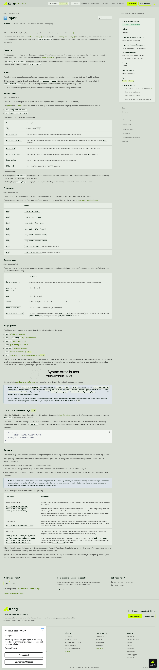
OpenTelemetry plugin (132, 95)
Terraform (99, 645)
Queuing (125, 141)
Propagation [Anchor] (10, 325)
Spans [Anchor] (6, 72)
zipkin (69, 33)
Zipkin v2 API (46, 57)
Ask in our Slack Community (122, 582)
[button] (109, 432)
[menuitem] (85, 3)
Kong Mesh (38, 642)
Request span (128, 120)
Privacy (78, 667)
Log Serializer (64, 415)
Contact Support (118, 585)
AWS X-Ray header (17, 352)
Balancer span (128, 129)
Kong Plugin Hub (14, 13)
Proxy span (127, 124)
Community (131, 636)
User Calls (130, 648)
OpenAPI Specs (39, 648)
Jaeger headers (19, 341)
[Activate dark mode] (154, 3)
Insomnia (37, 645)
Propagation (126, 133)
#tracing (131, 81)
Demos (129, 645)
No (13, 583)
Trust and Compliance (91, 667)
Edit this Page (35, 589)
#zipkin (124, 81)
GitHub (129, 642)
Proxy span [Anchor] (9, 188)
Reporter (125, 112)
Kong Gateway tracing (132, 92)
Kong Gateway (39, 636)
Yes (6, 583)
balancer (18, 106)
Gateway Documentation (131, 24)
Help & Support (132, 655)
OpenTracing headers (17, 345)
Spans (124, 116)
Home (5, 13)
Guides (22, 24)
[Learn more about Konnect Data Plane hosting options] (147, 45)
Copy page (103, 18)
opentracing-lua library (64, 37)
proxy (9, 106)
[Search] (58, 4)
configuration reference (25, 382)
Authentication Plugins (73, 642)
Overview (7, 24)
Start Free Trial (145, 3)
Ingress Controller (40, 652)
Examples (15, 24)
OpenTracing (35, 37)
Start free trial (135, 616)
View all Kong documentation (14, 593)
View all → (68, 652)
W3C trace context (17, 334)
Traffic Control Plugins (72, 648)
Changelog (49, 24)
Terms (71, 667)
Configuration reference (35, 24)
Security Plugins (70, 645)
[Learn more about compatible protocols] (138, 52)
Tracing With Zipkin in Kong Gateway (137, 88)
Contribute (63, 590)
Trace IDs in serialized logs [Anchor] (20, 410)
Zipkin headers (28, 337)
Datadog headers (20, 348)
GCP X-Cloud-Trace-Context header (24, 355)
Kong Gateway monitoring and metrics (138, 99)
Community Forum (133, 639)
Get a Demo (132, 3)
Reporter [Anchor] (8, 50)
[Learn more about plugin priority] (128, 63)
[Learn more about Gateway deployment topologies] (145, 37)
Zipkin (124, 108)
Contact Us (130, 658)
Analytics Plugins (71, 639)
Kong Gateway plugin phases (86, 200)
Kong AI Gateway (40, 639)
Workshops (131, 652)
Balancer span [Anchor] (10, 260)
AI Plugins (68, 636)
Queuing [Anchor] (8, 450)
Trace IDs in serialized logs (131, 137)
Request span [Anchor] (10, 93)
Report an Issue (22, 589)
